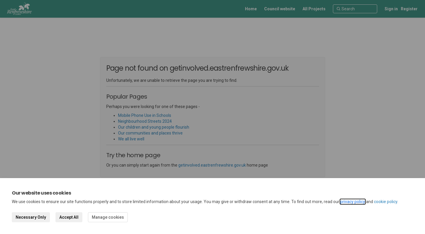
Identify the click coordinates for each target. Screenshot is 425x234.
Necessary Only (31, 217)
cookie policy (385, 201)
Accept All (69, 217)
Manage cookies (108, 217)
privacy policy (352, 201)
